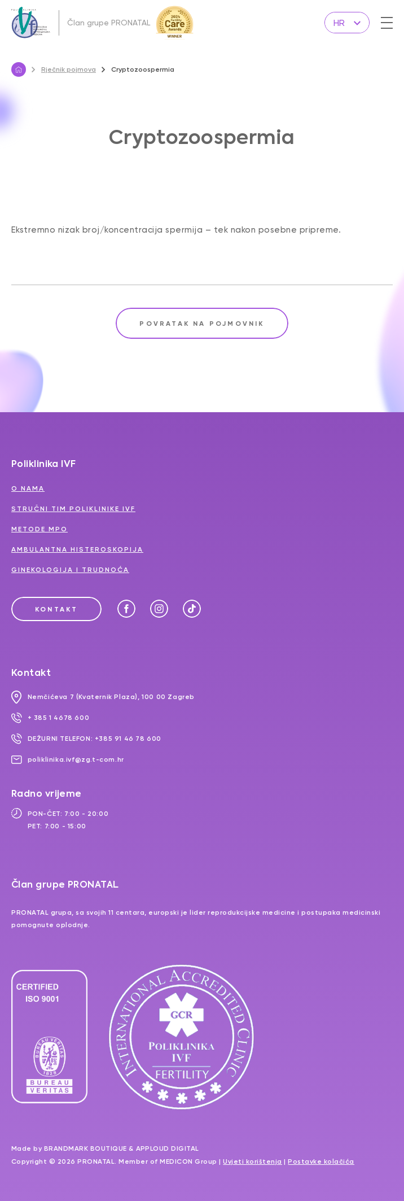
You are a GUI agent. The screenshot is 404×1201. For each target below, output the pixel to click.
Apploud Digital (168, 1148)
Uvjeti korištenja (252, 1161)
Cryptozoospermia (138, 69)
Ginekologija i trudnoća (70, 570)
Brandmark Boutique (85, 1148)
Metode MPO (39, 529)
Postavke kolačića (321, 1161)
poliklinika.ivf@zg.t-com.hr (67, 759)
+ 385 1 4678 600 (50, 718)
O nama (28, 488)
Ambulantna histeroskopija (77, 549)
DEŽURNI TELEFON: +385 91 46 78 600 (86, 739)
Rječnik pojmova (64, 69)
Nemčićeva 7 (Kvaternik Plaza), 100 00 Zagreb (103, 697)
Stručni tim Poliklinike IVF (73, 509)
